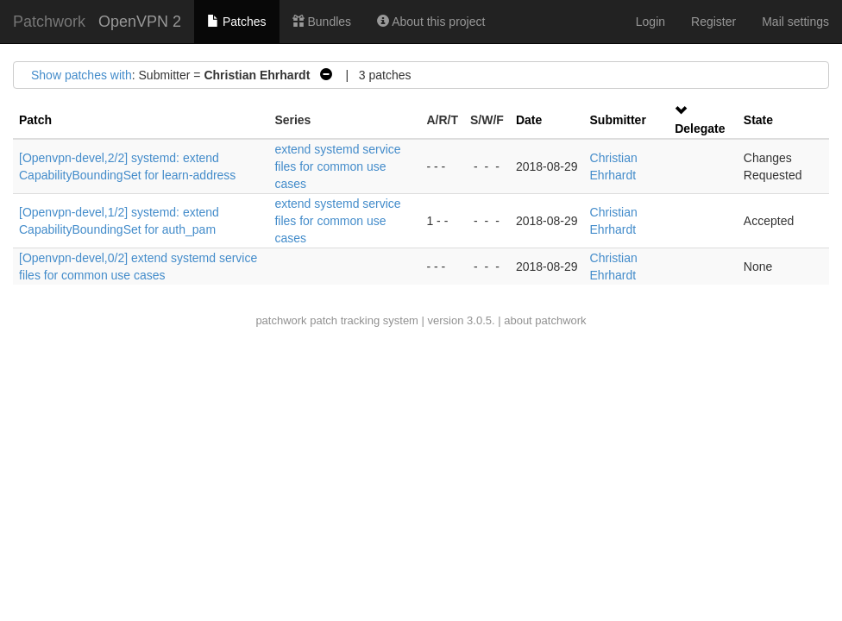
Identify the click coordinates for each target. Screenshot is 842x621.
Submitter (618, 120)
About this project (431, 21)
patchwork (280, 320)
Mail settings (795, 21)
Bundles (321, 21)
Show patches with (81, 75)
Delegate (700, 128)
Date (529, 120)
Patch (35, 120)
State (758, 120)
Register (713, 21)
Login (650, 21)
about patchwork (545, 320)
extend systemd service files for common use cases (337, 166)
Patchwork (49, 21)
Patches (236, 21)
